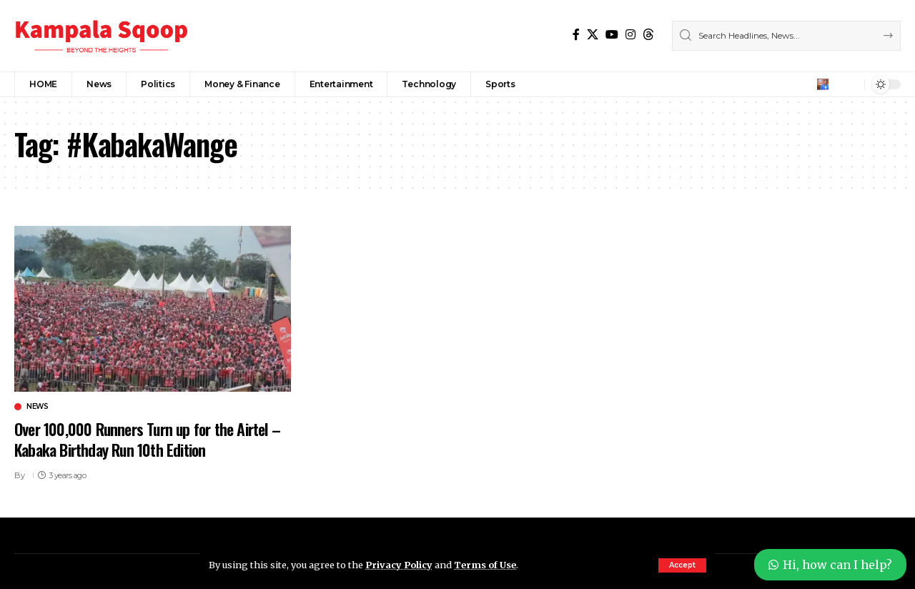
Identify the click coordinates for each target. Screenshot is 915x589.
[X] (592, 34)
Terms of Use (485, 564)
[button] (682, 565)
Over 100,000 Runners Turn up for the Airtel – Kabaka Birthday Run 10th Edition (147, 439)
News (37, 406)
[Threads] (648, 34)
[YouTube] (612, 34)
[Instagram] (630, 34)
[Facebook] (576, 34)
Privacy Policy (398, 564)
